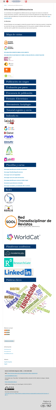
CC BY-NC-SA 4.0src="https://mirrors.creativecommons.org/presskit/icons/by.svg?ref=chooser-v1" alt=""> (27, 394)
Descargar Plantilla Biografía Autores (13, 172)
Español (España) (8, 362)
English (5, 364)
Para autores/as (7, 351)
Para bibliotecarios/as (8, 353)
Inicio (5, 5)
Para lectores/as (7, 349)
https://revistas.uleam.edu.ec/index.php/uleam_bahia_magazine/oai (22, 373)
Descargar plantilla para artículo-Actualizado (15, 169)
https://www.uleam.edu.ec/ (11, 381)
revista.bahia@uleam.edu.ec (11, 375)
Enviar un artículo (9, 341)
